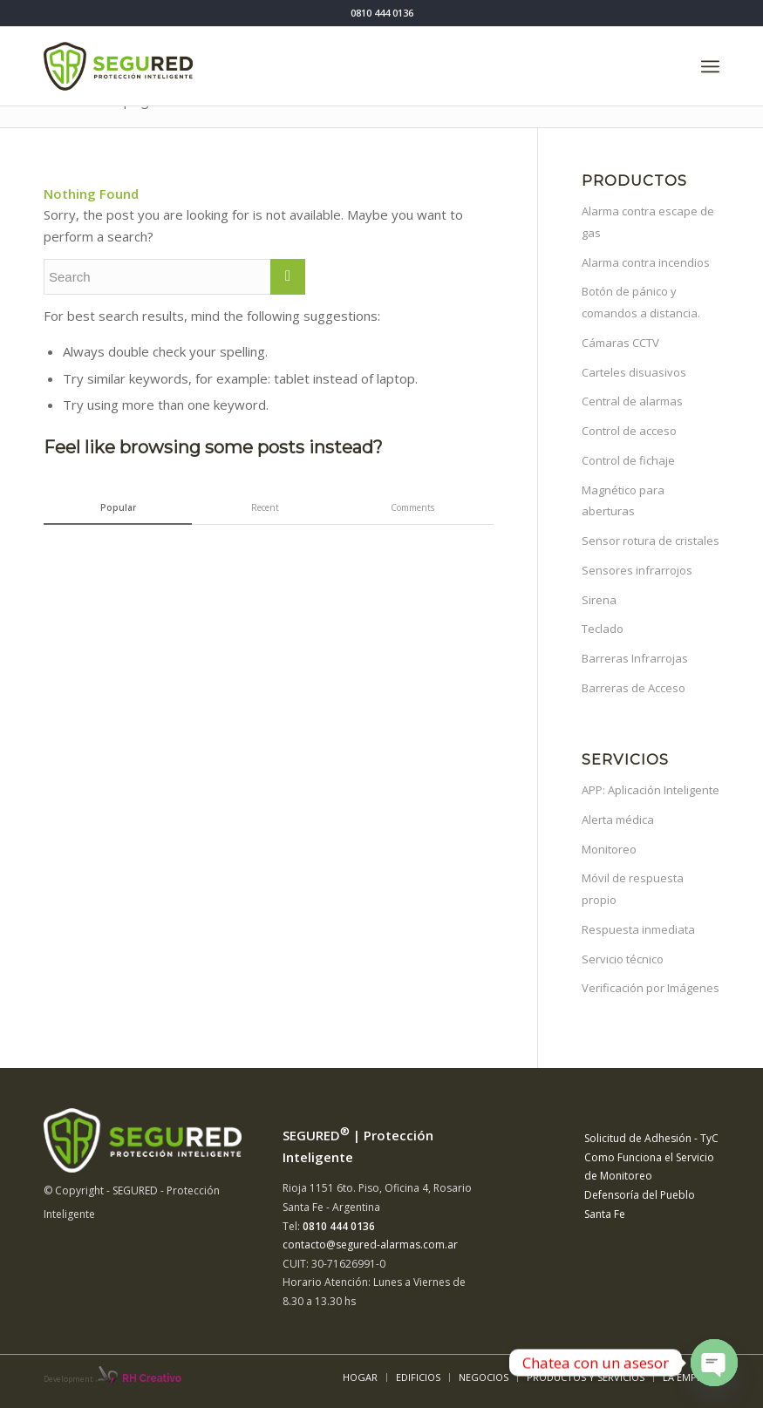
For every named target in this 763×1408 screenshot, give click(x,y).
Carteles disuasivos (634, 372)
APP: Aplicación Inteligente (650, 790)
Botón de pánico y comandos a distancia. (641, 302)
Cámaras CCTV (620, 342)
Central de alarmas (632, 401)
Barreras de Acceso (633, 688)
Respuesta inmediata (638, 929)
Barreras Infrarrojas (635, 658)
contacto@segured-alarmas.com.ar (370, 1244)
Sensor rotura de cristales (650, 540)
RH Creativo (151, 1378)
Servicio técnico (623, 959)
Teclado (602, 628)
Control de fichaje (628, 460)
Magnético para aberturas (623, 501)
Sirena (599, 600)
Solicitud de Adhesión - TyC (651, 1138)
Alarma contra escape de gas (648, 222)
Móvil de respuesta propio (633, 889)
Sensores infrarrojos (637, 570)
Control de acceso (629, 431)
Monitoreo (609, 849)
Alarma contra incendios (646, 262)
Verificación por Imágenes (650, 988)
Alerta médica (618, 819)
